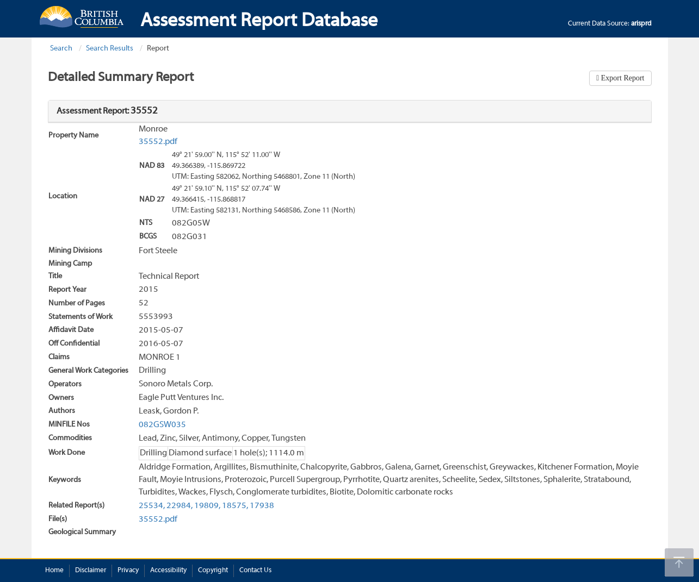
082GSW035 (162, 425)
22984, (179, 506)
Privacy (128, 570)
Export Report (621, 78)
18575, (235, 506)
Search (61, 49)
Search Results (109, 49)
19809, (207, 506)
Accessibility (168, 570)
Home (54, 570)
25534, (152, 506)
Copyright (213, 570)
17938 (262, 506)
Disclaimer (90, 570)
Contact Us (255, 570)
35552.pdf (158, 141)
